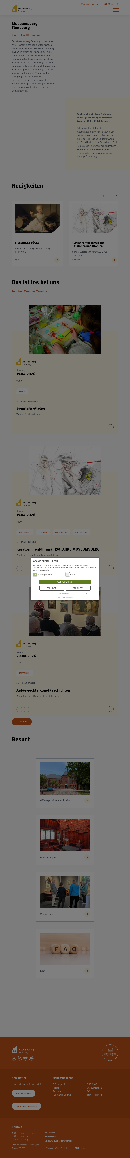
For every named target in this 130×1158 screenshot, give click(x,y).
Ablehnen (52, 588)
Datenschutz (69, 597)
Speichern (78, 588)
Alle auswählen (65, 582)
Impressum (60, 597)
